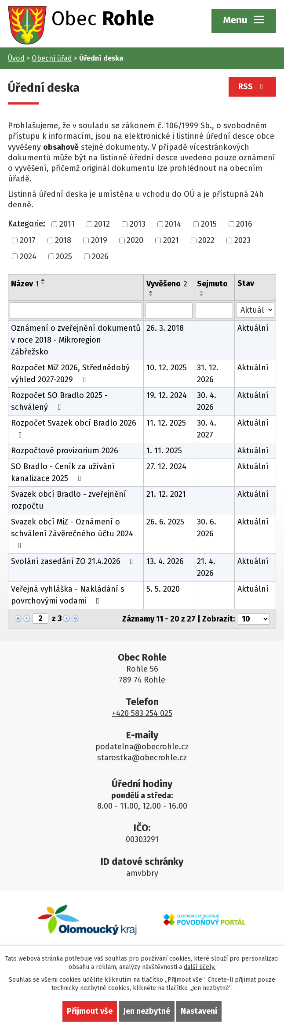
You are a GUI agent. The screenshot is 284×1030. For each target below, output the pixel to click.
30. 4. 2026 (206, 401)
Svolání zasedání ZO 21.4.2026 (74, 561)
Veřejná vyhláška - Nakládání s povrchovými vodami (67, 595)
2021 (171, 240)
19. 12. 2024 (166, 395)
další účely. (199, 967)
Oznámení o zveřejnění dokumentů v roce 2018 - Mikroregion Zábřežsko (75, 340)
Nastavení (199, 1011)
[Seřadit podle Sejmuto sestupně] (202, 295)
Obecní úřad (52, 58)
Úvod (16, 58)
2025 (64, 256)
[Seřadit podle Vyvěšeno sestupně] (151, 295)
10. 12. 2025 (166, 367)
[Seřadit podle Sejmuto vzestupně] (202, 291)
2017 (28, 240)
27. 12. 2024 (166, 466)
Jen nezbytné (146, 1011)
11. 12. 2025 (166, 423)
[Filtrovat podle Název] (76, 310)
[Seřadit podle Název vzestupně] (43, 280)
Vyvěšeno (166, 284)
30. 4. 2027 (206, 429)
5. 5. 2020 (163, 589)
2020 (135, 240)
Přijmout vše (90, 1011)
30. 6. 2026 (206, 527)
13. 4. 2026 (165, 561)
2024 (28, 256)
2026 (100, 256)
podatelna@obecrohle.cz (142, 747)
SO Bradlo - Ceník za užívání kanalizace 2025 (63, 472)
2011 (67, 224)
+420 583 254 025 (142, 713)
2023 (242, 240)
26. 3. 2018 (165, 328)
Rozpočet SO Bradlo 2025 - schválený (59, 401)
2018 (63, 240)
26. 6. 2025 (165, 522)
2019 (99, 240)
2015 (209, 224)
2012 (102, 224)
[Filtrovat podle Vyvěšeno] (169, 310)
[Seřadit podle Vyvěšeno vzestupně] (151, 291)
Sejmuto (212, 284)
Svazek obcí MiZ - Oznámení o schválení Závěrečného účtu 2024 (72, 533)
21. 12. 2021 (166, 494)
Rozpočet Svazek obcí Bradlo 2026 (73, 428)
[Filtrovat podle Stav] (255, 310)
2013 (138, 224)
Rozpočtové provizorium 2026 (64, 450)
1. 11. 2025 (164, 450)
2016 (244, 224)
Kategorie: (26, 223)
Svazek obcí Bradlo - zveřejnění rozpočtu (68, 500)
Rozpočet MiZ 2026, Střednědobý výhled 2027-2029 (70, 373)
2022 (206, 240)
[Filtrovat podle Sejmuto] (214, 310)
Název (25, 284)
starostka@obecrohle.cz (142, 758)
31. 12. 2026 (207, 373)
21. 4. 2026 (206, 567)
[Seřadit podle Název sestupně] (43, 283)
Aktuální (253, 328)
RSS (252, 86)
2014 (173, 224)
